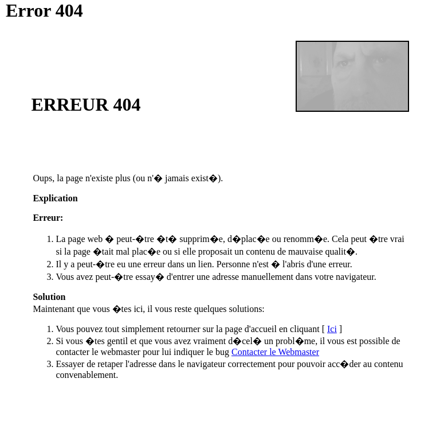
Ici (332, 329)
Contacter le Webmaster (275, 352)
